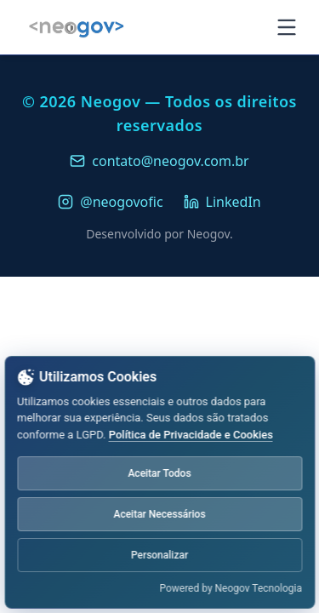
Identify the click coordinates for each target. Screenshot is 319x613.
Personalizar (159, 555)
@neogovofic (110, 201)
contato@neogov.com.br (159, 161)
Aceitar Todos (159, 473)
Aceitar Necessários (159, 514)
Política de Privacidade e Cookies (191, 434)
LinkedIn (222, 201)
